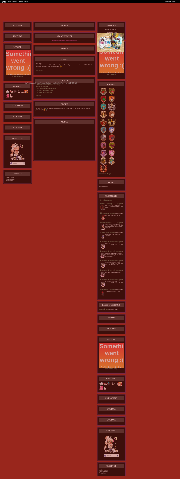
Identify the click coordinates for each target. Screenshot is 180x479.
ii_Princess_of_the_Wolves (108, 241)
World (20, 1)
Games (26, 1)
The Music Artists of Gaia (44, 92)
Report (119, 203)
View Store (39, 71)
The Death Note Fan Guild (44, 90)
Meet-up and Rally (18, 76)
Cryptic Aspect (104, 232)
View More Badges (105, 174)
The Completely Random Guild (46, 88)
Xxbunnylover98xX (106, 223)
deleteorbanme (104, 213)
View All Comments (105, 200)
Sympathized (104, 289)
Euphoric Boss (104, 309)
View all (38, 95)
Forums (15, 1)
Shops (9, 1)
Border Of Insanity (106, 203)
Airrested (168, 1)
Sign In (174, 1)
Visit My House (111, 74)
